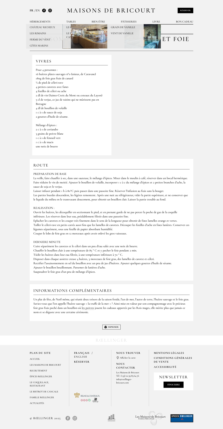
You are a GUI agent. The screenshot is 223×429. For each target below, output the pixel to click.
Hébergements (40, 21)
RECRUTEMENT (38, 370)
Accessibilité (165, 367)
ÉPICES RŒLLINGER (41, 376)
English (80, 356)
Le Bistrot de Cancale (44, 391)
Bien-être (98, 21)
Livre (156, 21)
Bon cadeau (184, 21)
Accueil (35, 358)
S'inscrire (173, 384)
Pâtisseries (129, 21)
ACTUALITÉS (37, 403)
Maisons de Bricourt (111, 10)
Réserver (185, 10)
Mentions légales (169, 353)
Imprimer (111, 327)
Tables (71, 21)
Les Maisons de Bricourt (45, 364)
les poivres (88, 308)
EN (38, 10)
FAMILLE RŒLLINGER (42, 397)
